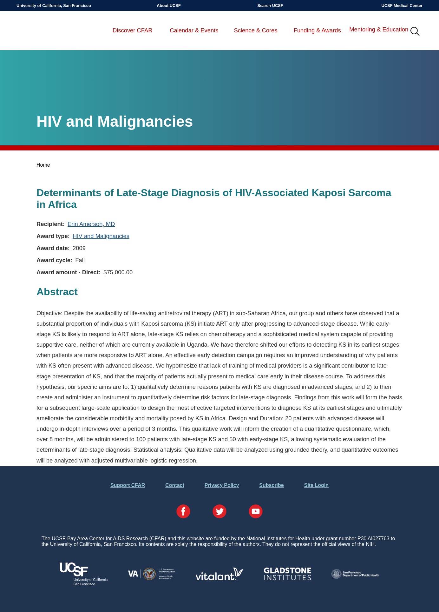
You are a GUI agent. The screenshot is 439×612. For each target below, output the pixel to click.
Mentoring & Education (378, 29)
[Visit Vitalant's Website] (219, 578)
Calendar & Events (194, 30)
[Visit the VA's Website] (151, 579)
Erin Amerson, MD (91, 224)
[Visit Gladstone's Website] (287, 579)
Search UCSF (270, 5)
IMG (415, 31)
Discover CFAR (133, 30)
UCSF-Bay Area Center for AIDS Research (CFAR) (50, 32)
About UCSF (168, 5)
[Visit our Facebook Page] (183, 512)
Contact (174, 485)
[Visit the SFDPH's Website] (355, 577)
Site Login (316, 485)
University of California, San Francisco (53, 5)
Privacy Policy (222, 485)
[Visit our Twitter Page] (219, 512)
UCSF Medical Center (402, 5)
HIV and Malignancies (101, 236)
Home (43, 165)
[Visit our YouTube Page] (256, 512)
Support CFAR (127, 485)
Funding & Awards (317, 30)
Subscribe (271, 485)
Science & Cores (256, 30)
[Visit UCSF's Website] (84, 583)
